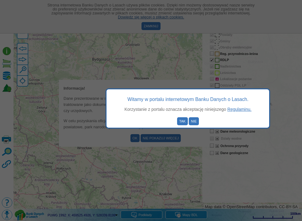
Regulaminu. (239, 109)
